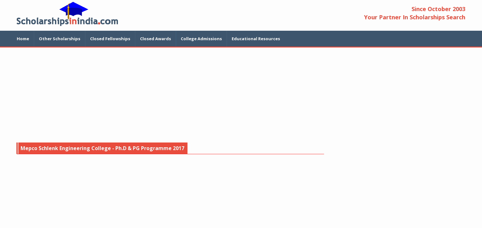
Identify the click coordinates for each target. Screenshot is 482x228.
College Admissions (201, 38)
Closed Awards (155, 38)
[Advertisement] (241, 95)
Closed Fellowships (110, 38)
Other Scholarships (59, 38)
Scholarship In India (67, 14)
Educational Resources (256, 38)
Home (23, 38)
